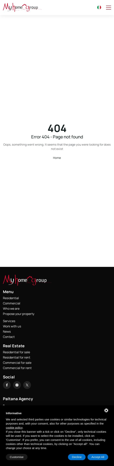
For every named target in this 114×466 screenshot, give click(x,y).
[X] (27, 385)
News (7, 331)
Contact (9, 337)
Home (57, 158)
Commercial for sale (17, 362)
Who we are (11, 308)
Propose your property (18, 314)
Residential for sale (16, 352)
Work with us (12, 326)
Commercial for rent (17, 368)
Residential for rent (16, 357)
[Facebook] (7, 385)
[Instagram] (17, 385)
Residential (11, 298)
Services (9, 321)
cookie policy (14, 427)
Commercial (11, 303)
